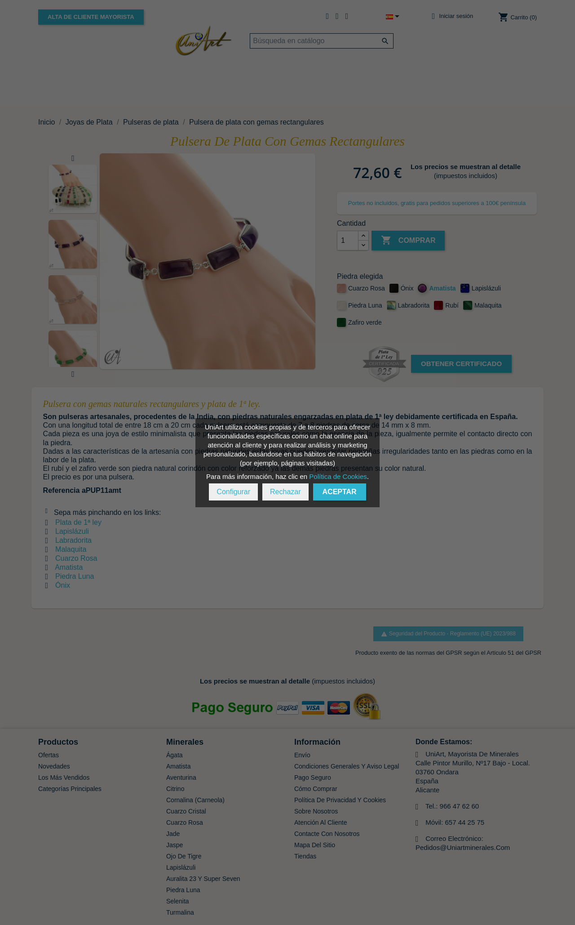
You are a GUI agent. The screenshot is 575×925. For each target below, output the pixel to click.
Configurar (233, 492)
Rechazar (285, 492)
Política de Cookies (338, 476)
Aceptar (340, 492)
